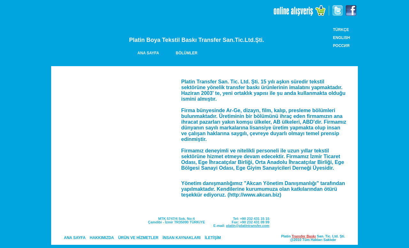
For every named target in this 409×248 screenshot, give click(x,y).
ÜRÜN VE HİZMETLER (138, 238)
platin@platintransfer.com (247, 226)
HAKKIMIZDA (102, 238)
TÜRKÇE (341, 29)
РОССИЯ (341, 45)
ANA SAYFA (148, 53)
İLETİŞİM (213, 238)
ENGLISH (341, 37)
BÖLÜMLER (186, 53)
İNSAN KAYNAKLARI (182, 238)
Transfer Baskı (304, 236)
